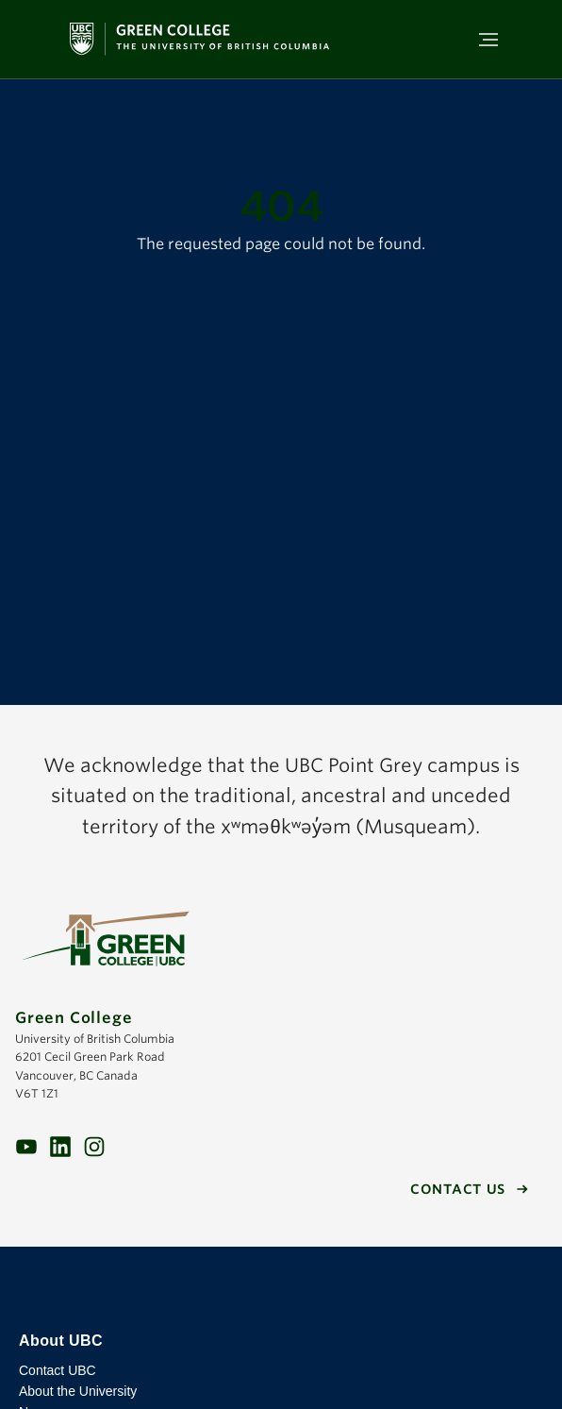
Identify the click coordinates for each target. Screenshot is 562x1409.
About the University (78, 1391)
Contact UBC (57, 1370)
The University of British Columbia (281, 1289)
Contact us (457, 1189)
